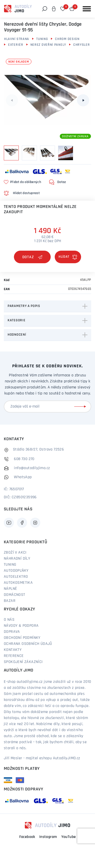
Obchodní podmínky (22, 638)
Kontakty (13, 650)
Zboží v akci (15, 553)
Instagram (48, 837)
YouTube (68, 837)
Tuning (42, 39)
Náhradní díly (17, 559)
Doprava (12, 632)
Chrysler (81, 45)
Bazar (9, 601)
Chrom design (67, 39)
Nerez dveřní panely (48, 45)
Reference (14, 656)
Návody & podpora (21, 626)
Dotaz (32, 257)
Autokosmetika (18, 583)
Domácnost (14, 595)
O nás (9, 620)
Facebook (27, 837)
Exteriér (15, 45)
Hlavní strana (16, 39)
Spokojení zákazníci (23, 662)
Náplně (10, 589)
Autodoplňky (16, 571)
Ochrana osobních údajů (28, 644)
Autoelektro (16, 577)
